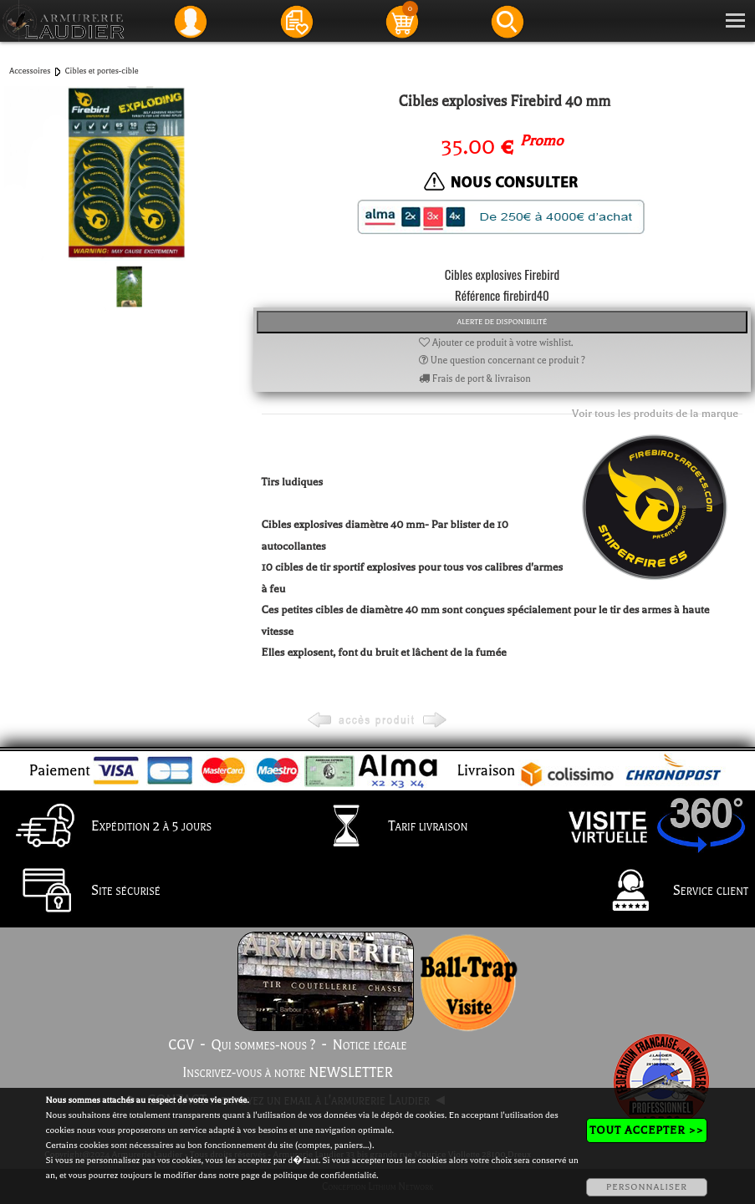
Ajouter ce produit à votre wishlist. (496, 343)
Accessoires (29, 70)
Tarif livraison (385, 827)
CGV (181, 1045)
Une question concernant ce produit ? (502, 360)
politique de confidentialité (324, 1175)
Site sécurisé (84, 891)
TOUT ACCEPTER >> (646, 1130)
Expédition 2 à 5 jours (109, 827)
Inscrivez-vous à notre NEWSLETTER (287, 1072)
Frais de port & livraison (475, 378)
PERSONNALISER (646, 1186)
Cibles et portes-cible (101, 70)
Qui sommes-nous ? (264, 1045)
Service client (668, 891)
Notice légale (370, 1045)
